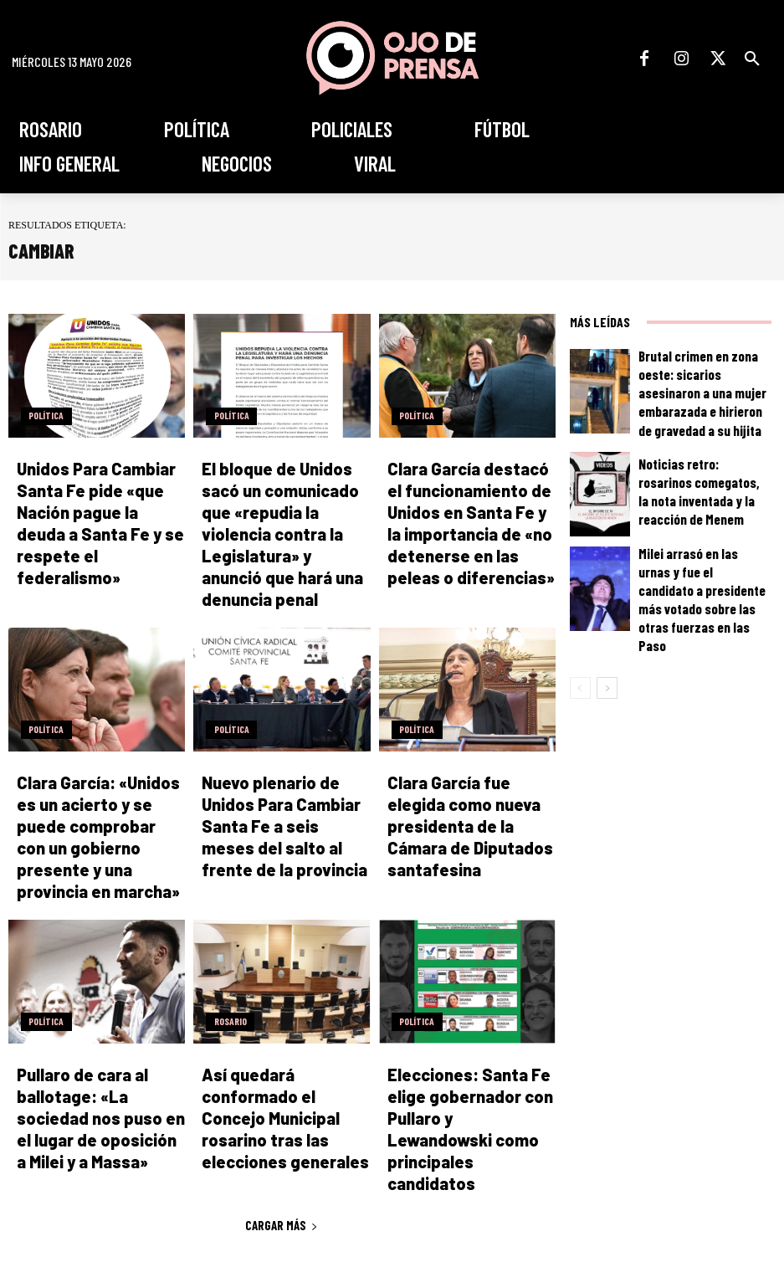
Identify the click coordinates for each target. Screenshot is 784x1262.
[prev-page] (580, 654)
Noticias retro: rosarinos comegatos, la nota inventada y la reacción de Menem (700, 483)
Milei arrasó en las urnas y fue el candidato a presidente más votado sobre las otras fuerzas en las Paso (702, 578)
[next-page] (607, 654)
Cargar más (281, 1069)
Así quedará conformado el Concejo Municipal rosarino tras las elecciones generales (284, 992)
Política (42, 418)
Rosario (227, 925)
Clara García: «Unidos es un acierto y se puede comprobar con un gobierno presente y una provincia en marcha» (95, 758)
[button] (752, 58)
